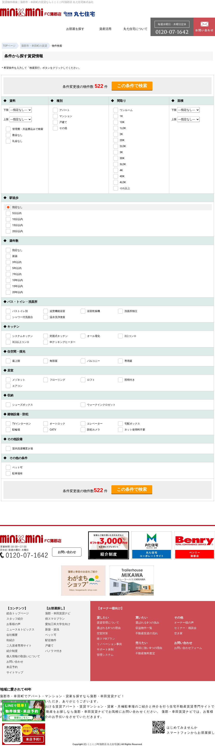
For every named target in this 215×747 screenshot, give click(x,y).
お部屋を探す (75, 28)
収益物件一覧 (143, 628)
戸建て (49, 645)
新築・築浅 (52, 629)
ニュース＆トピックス (20, 629)
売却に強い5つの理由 (148, 648)
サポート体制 (105, 649)
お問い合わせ (67, 552)
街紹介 (10, 640)
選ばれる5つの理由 (109, 628)
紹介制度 (12, 651)
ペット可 (50, 634)
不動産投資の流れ (146, 633)
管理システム (105, 654)
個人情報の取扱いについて (23, 656)
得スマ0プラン (106, 638)
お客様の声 (13, 624)
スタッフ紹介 (14, 618)
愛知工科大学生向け (57, 624)
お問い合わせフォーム (188, 648)
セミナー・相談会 (185, 628)
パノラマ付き (53, 651)
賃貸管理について (108, 622)
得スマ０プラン (55, 618)
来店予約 (12, 667)
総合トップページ (17, 613)
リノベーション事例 (109, 644)
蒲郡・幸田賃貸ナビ (57, 613)
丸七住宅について (135, 28)
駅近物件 (50, 640)
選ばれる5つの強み (147, 622)
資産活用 (105, 28)
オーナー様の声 (184, 622)
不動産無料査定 (145, 653)
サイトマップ (14, 672)
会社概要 (12, 634)
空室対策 (102, 633)
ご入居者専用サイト (19, 645)
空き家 (178, 633)
